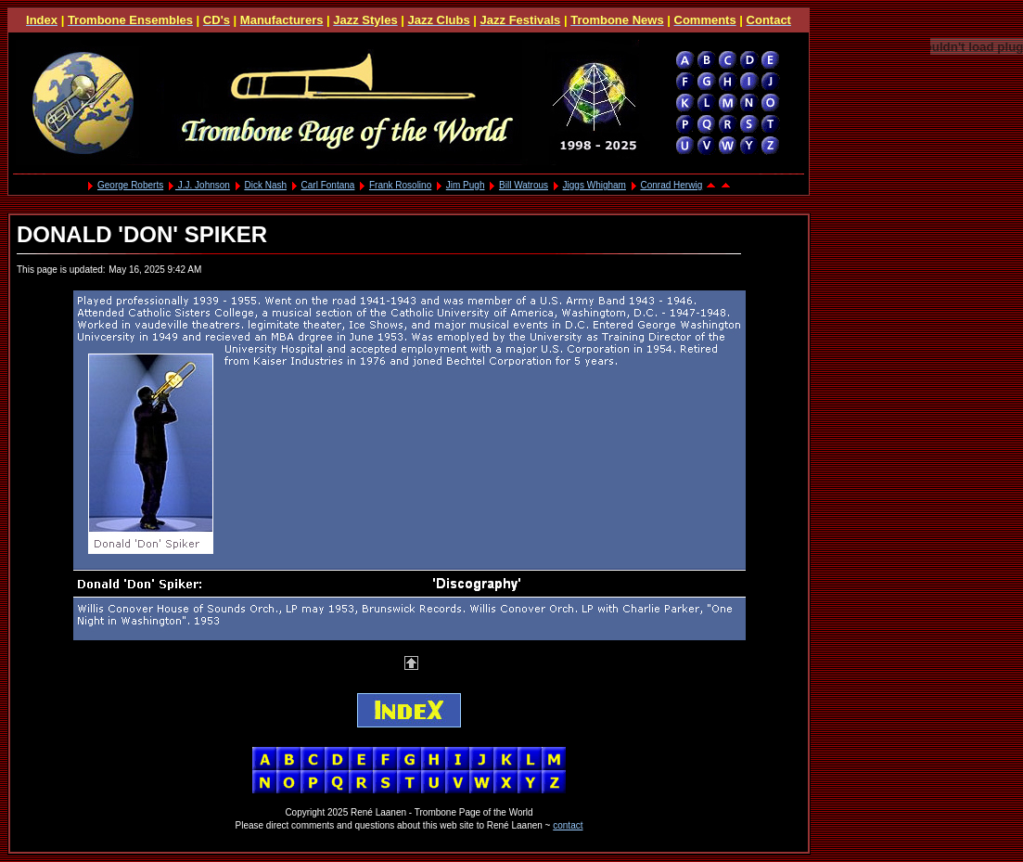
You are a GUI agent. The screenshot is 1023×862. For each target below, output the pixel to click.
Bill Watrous (523, 185)
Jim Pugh (465, 185)
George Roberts (130, 185)
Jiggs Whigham (594, 185)
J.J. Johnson (202, 185)
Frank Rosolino (400, 185)
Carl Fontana (328, 185)
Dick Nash (265, 185)
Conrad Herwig (672, 185)
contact (567, 825)
